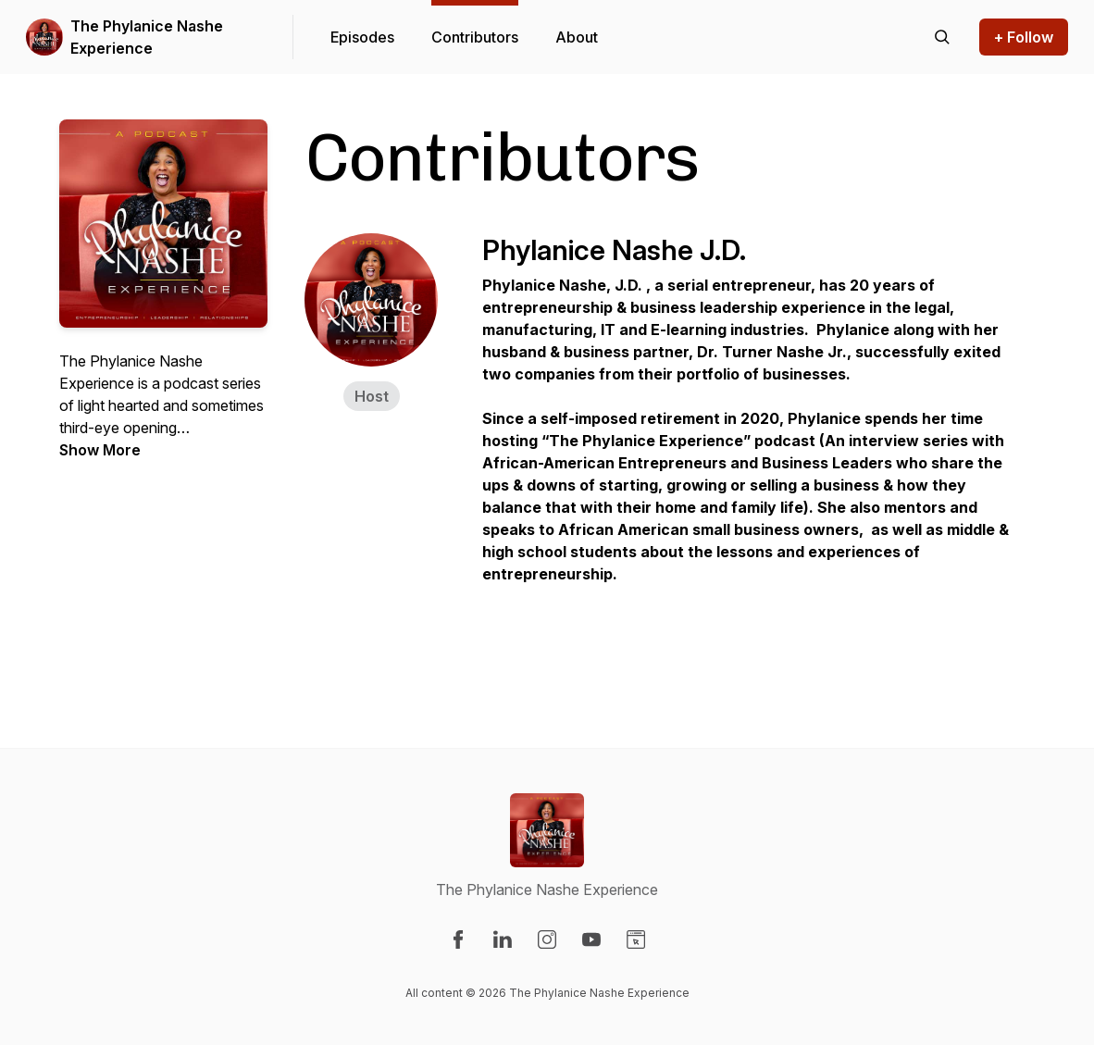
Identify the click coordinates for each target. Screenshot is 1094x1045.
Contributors (474, 37)
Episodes (362, 37)
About (576, 37)
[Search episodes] (942, 37)
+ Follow (1023, 37)
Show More (100, 450)
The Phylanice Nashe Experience (146, 37)
